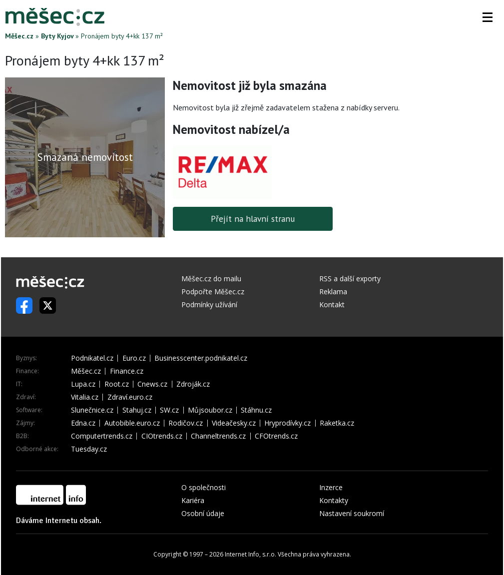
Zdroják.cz (193, 384)
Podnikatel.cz (92, 358)
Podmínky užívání (209, 304)
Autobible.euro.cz (132, 423)
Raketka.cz (337, 423)
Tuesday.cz (89, 449)
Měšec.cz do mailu (211, 278)
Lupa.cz (83, 384)
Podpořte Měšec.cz (212, 291)
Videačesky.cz (234, 423)
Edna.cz (83, 423)
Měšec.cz (19, 35)
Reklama (333, 291)
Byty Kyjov (57, 35)
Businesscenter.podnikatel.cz (200, 358)
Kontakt (332, 304)
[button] (488, 17)
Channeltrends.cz (218, 436)
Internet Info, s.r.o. (250, 554)
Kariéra (192, 500)
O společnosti (203, 487)
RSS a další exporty (350, 278)
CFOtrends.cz (276, 436)
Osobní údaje (202, 513)
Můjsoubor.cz (210, 410)
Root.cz (116, 384)
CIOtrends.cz (161, 436)
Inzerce (331, 487)
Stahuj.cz (136, 410)
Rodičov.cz (185, 423)
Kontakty (333, 500)
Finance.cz (126, 371)
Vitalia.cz (84, 397)
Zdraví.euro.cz (129, 397)
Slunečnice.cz (92, 410)
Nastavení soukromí (351, 513)
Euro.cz (134, 358)
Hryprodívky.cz (287, 423)
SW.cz (169, 410)
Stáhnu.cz (256, 410)
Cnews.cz (152, 384)
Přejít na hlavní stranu (253, 218)
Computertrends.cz (101, 436)
